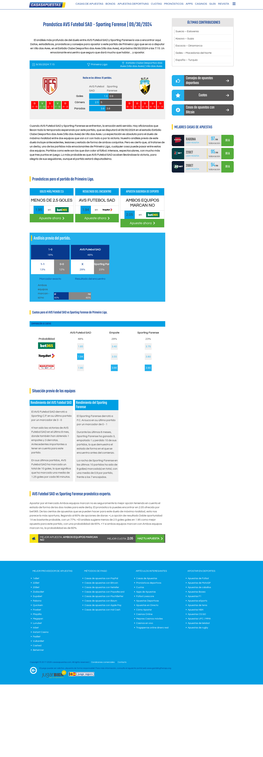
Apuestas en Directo (147, 605)
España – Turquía (187, 60)
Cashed (37, 645)
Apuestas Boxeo (197, 592)
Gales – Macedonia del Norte (194, 53)
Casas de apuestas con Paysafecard (104, 592)
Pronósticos (173, 3)
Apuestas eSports (197, 601)
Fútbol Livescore (145, 596)
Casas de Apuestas (89, 3)
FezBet (36, 636)
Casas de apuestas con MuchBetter (104, 596)
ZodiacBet (38, 592)
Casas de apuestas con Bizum (101, 601)
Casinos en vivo (144, 623)
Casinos (201, 3)
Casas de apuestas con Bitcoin (101, 583)
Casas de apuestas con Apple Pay (103, 605)
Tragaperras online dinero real (152, 627)
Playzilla (37, 614)
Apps (189, 3)
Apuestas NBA (195, 610)
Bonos (110, 3)
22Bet (36, 583)
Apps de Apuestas (146, 592)
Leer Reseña (192, 143)
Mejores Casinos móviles (149, 619)
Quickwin (38, 605)
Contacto (122, 662)
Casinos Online (144, 614)
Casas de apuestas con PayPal (101, 578)
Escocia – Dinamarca (189, 46)
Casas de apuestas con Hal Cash (102, 610)
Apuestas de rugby (198, 627)
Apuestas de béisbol (199, 623)
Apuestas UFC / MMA (199, 619)
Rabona (37, 601)
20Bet (36, 587)
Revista (223, 3)
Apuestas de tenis (197, 605)
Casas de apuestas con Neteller (102, 587)
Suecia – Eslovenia (187, 31)
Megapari (38, 619)
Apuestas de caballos (199, 587)
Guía (212, 3)
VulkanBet (38, 641)
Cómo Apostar (144, 610)
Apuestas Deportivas (133, 3)
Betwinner (38, 650)
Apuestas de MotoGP (199, 583)
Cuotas (156, 3)
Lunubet (37, 623)
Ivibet (36, 627)
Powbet (37, 610)
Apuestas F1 (194, 596)
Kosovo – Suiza (185, 38)
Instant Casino (41, 632)
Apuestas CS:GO (197, 614)
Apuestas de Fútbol (198, 578)
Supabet (37, 596)
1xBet (36, 578)
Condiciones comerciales (103, 662)
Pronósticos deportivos (148, 583)
